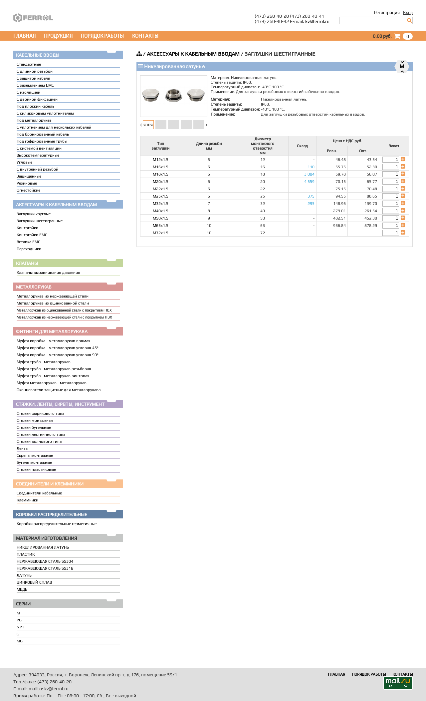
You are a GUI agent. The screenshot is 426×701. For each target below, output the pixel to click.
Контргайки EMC (32, 235)
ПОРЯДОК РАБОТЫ (102, 36)
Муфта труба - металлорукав (44, 361)
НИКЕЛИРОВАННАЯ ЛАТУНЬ (43, 547)
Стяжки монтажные (35, 420)
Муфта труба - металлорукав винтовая (53, 375)
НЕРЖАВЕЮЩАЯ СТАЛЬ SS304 (45, 561)
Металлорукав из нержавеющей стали (53, 296)
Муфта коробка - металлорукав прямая (54, 341)
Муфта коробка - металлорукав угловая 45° (58, 348)
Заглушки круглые (34, 214)
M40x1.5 (160, 211)
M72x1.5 (160, 233)
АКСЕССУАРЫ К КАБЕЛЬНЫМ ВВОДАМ (193, 54)
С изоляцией (28, 92)
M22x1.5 (160, 189)
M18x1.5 (160, 174)
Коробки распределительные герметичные (57, 523)
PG (19, 620)
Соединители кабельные (39, 493)
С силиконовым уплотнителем (45, 113)
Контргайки (27, 228)
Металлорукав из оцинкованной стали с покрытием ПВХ (64, 310)
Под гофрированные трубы (42, 141)
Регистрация (387, 12)
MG (20, 641)
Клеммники (27, 500)
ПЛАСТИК (26, 554)
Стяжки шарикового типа (40, 413)
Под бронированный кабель (43, 134)
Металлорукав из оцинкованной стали (53, 303)
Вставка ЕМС (28, 242)
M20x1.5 (160, 181)
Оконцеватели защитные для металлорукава (59, 389)
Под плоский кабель (35, 106)
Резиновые (27, 183)
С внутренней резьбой (37, 169)
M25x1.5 (160, 196)
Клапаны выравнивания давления (48, 272)
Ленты (22, 448)
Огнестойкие (28, 190)
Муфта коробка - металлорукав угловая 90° (58, 354)
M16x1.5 (160, 167)
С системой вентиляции (39, 148)
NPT (20, 627)
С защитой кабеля (33, 78)
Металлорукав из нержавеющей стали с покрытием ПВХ (64, 317)
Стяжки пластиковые (36, 469)
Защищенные (29, 176)
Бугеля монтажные (34, 462)
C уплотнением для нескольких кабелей (54, 127)
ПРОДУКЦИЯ (58, 36)
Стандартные (29, 64)
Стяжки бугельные (34, 427)
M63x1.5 (160, 225)
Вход (408, 12)
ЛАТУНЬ (24, 575)
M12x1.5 (160, 159)
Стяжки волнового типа (39, 441)
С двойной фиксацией (37, 99)
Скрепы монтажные (35, 455)
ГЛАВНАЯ (24, 36)
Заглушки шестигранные (40, 221)
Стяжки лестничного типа (41, 434)
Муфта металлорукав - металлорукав (52, 382)
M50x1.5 (160, 218)
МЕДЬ (22, 589)
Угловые (24, 162)
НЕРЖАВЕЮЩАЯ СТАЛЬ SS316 (45, 568)
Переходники (29, 249)
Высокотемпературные (38, 155)
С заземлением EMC (35, 85)
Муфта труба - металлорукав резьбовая (54, 368)
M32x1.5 (160, 203)
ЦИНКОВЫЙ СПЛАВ (34, 582)
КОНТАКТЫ (145, 36)
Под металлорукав (34, 120)
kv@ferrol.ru (317, 21)
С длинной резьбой (35, 71)
